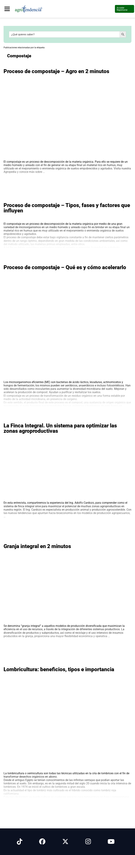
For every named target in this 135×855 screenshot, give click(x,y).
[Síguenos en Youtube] (111, 841)
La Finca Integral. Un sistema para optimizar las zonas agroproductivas (60, 428)
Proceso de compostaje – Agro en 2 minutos (56, 71)
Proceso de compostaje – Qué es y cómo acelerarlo (65, 267)
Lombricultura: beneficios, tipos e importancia (59, 669)
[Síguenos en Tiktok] (19, 841)
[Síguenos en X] (65, 841)
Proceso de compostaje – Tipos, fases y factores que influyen (67, 208)
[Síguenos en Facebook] (42, 841)
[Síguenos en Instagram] (88, 841)
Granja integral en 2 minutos (37, 546)
